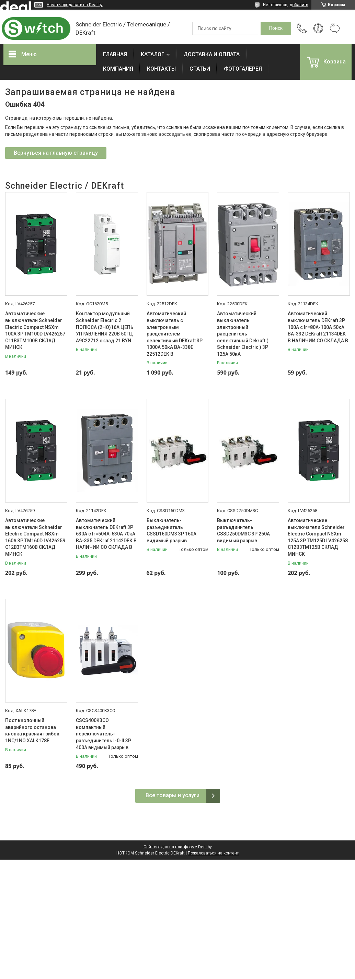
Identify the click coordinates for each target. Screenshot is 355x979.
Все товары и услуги (172, 795)
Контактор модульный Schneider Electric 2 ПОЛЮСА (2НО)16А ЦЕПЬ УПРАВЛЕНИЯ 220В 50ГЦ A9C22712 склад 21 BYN (105, 327)
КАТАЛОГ (152, 54)
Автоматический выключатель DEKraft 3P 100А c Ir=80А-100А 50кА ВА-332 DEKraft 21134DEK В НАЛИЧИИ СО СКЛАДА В (318, 327)
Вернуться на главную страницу (56, 153)
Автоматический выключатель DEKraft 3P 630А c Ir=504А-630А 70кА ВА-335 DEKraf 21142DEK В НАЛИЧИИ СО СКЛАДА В (106, 534)
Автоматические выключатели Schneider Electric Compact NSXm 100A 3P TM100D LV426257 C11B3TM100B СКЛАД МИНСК (35, 330)
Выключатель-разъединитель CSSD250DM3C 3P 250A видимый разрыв (243, 530)
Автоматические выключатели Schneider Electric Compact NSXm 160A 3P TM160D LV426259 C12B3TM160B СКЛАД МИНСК (35, 537)
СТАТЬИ (200, 69)
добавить (298, 4)
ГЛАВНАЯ (115, 54)
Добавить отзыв (335, 28)
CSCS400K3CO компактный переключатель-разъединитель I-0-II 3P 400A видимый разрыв (103, 734)
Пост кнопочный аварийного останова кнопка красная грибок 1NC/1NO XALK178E (32, 730)
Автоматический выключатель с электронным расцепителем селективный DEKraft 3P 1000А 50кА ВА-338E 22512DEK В (175, 334)
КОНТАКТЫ (161, 69)
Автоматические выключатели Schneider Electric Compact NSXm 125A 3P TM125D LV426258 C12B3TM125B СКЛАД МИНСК (318, 537)
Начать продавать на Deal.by (75, 4)
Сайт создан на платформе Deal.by (178, 847)
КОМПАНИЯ (118, 69)
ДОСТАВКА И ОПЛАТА (211, 54)
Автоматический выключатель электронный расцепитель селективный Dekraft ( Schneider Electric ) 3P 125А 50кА (242, 334)
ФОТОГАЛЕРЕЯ (243, 69)
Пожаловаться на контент (213, 853)
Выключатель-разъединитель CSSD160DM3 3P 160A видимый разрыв (171, 530)
